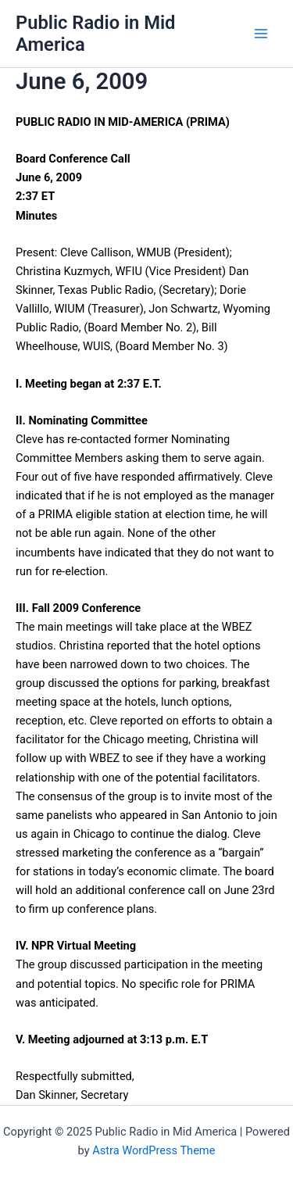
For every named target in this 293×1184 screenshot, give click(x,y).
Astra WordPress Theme (153, 1150)
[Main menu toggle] (261, 33)
